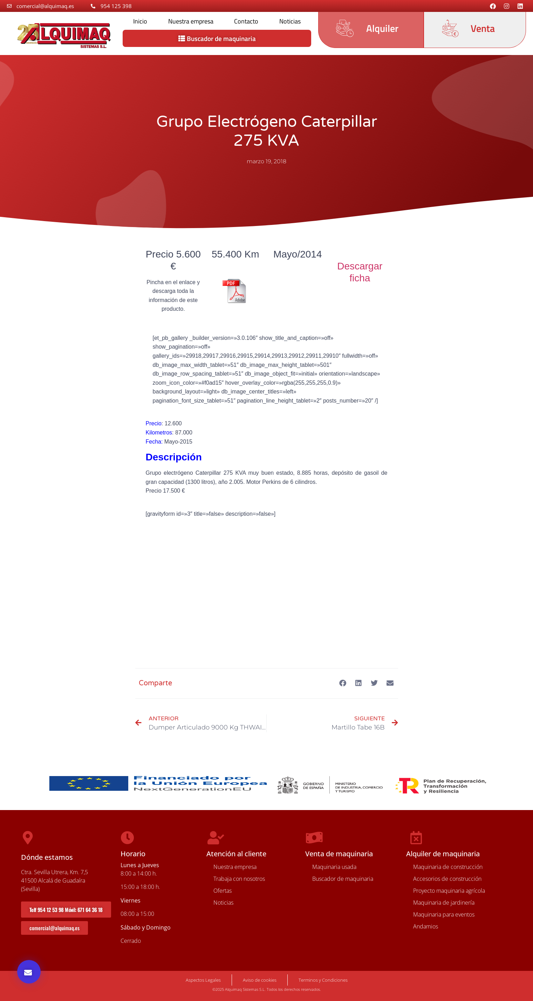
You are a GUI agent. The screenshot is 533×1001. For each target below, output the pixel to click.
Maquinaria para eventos (443, 914)
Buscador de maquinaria (342, 879)
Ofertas (222, 890)
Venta (483, 28)
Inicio (140, 21)
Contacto (246, 21)
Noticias (290, 21)
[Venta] (450, 28)
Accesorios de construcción (447, 879)
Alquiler (382, 28)
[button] (29, 971)
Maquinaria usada (334, 867)
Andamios (425, 926)
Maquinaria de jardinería (443, 902)
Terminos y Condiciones (323, 980)
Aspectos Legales (203, 980)
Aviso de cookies (259, 980)
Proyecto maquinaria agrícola (449, 890)
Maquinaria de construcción (448, 867)
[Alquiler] (345, 28)
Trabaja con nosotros (239, 879)
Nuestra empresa (190, 21)
